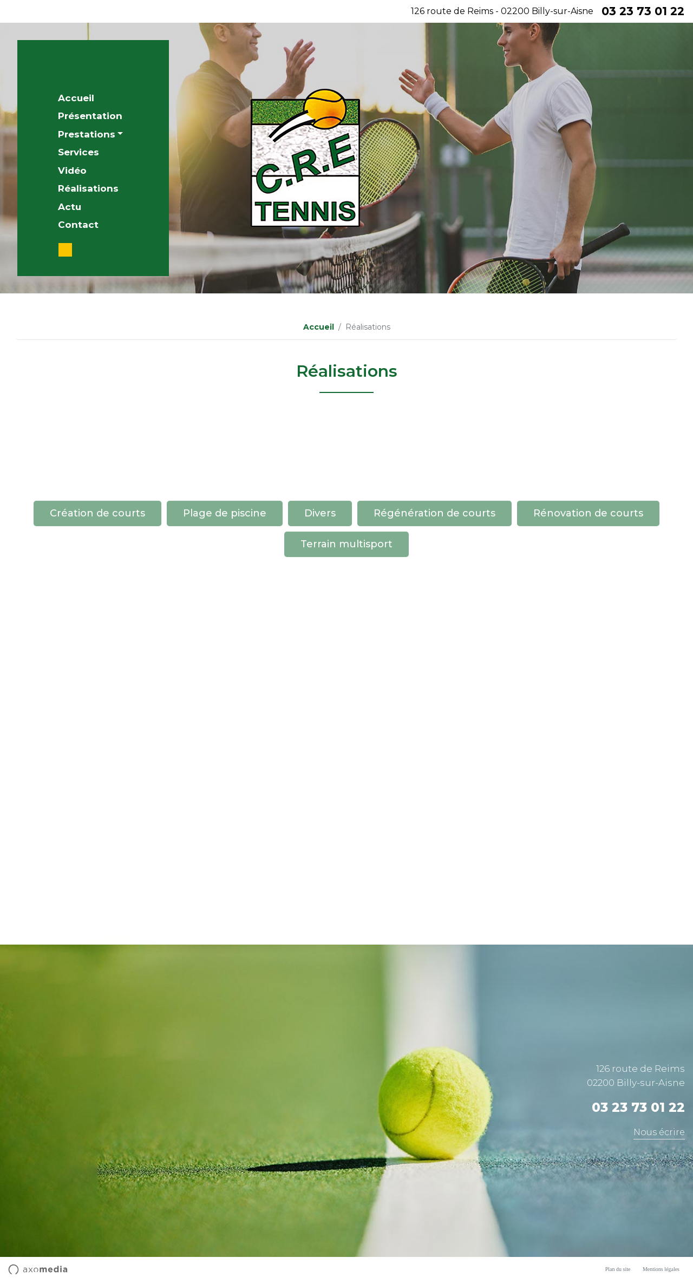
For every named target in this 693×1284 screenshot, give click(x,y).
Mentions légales (661, 1269)
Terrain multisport (346, 586)
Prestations (86, 134)
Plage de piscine (224, 555)
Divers (320, 555)
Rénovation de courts (588, 555)
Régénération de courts (434, 555)
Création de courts (97, 555)
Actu (69, 206)
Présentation (90, 115)
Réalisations (88, 188)
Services (78, 152)
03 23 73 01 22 (643, 11)
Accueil (76, 98)
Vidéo (72, 170)
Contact (78, 224)
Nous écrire (659, 1132)
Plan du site (618, 1269)
